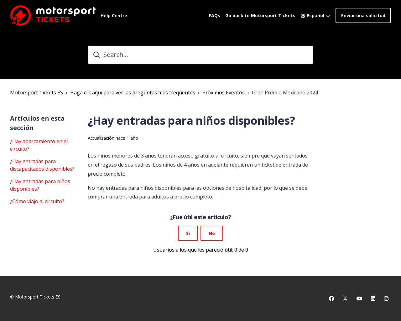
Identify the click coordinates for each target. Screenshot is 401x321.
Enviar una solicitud (363, 15)
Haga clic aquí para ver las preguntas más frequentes (132, 92)
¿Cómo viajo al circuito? (37, 201)
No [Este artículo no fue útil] (212, 233)
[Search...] (200, 55)
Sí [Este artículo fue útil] (188, 233)
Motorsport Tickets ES (36, 92)
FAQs (214, 15)
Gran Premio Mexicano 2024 (285, 92)
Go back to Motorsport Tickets (260, 15)
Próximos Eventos (223, 92)
